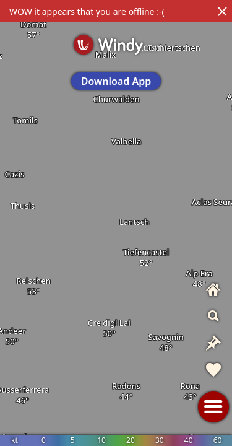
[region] (116, 223)
